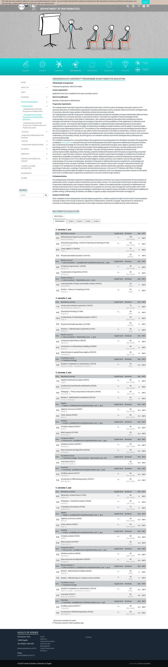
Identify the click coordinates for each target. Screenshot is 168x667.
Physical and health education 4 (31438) (75, 324)
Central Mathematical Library (31, 160)
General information (47, 641)
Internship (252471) (68, 461)
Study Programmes (29, 102)
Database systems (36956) (70, 444)
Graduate (25, 132)
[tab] (59, 221)
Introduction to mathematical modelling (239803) (79, 346)
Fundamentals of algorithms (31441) (74, 272)
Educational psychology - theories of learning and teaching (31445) (85, 243)
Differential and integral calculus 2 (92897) (76, 237)
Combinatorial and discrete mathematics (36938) (78, 386)
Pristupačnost (133, 6)
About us (43, 639)
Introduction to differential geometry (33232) (77, 479)
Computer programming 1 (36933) (73, 266)
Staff (23, 92)
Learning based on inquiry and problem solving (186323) (81, 284)
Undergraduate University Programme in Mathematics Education (33, 117)
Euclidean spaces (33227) (70, 473)
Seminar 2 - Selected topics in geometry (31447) (78, 329)
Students (25, 149)
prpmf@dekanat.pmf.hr (26, 655)
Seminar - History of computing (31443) (75, 289)
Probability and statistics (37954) (73, 507)
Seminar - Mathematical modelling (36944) (76, 571)
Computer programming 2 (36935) (73, 340)
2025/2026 (58, 216)
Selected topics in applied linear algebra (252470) (78, 352)
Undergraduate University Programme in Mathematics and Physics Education (34, 125)
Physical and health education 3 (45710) (75, 256)
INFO (144, 238)
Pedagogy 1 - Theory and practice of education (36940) (81, 392)
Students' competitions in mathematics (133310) (78, 364)
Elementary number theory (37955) (73, 495)
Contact (89, 637)
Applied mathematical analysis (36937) (75, 380)
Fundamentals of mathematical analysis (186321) (79, 317)
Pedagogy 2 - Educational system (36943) (76, 501)
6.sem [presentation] (96, 221)
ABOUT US (25, 87)
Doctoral (25, 141)
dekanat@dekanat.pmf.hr (27, 648)
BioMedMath (26, 173)
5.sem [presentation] (88, 221)
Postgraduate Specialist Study (32, 145)
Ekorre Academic (144, 663)
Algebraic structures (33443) (71, 409)
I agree (145, 2)
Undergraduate (27, 106)
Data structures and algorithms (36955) (75, 450)
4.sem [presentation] (79, 221)
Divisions (25, 97)
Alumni (24, 178)
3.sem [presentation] (71, 221)
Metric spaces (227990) (69, 432)
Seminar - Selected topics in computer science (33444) (80, 578)
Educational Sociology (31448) (72, 311)
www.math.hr (67, 142)
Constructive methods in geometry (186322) (77, 305)
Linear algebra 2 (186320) (70, 249)
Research (25, 154)
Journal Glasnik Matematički (28, 167)
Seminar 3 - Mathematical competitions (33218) (78, 397)
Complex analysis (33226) (70, 426)
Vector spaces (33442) (69, 415)
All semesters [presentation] (60, 221)
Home (23, 82)
